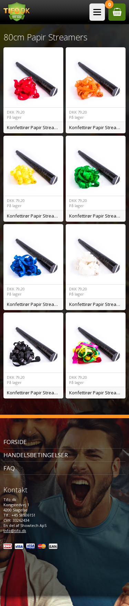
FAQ (9, 468)
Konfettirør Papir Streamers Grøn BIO (97, 216)
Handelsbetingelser (35, 455)
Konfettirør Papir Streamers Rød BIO (35, 127)
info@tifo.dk (14, 530)
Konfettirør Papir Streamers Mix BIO (97, 392)
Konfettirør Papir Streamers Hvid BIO (97, 304)
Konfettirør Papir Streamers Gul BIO (35, 216)
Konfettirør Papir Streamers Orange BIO (97, 127)
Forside (15, 442)
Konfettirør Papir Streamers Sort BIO (35, 392)
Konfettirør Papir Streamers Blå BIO (35, 304)
